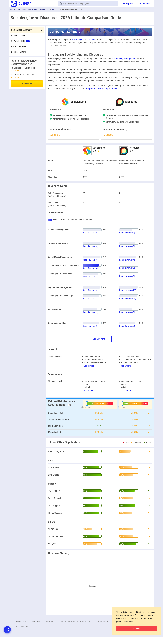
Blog (61, 621)
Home (12, 9)
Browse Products (85, 621)
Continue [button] (136, 628)
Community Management (27, 9)
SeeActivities (100, 339)
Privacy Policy (21, 621)
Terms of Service (36, 621)
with (69, 115)
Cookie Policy (51, 621)
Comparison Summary (21, 30)
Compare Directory (102, 621)
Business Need (18, 35)
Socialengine (44, 9)
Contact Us (71, 621)
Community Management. (124, 58)
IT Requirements (18, 46)
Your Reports (127, 3)
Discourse (55, 9)
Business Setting (18, 52)
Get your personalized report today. (101, 88)
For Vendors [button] (144, 3)
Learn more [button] (128, 622)
